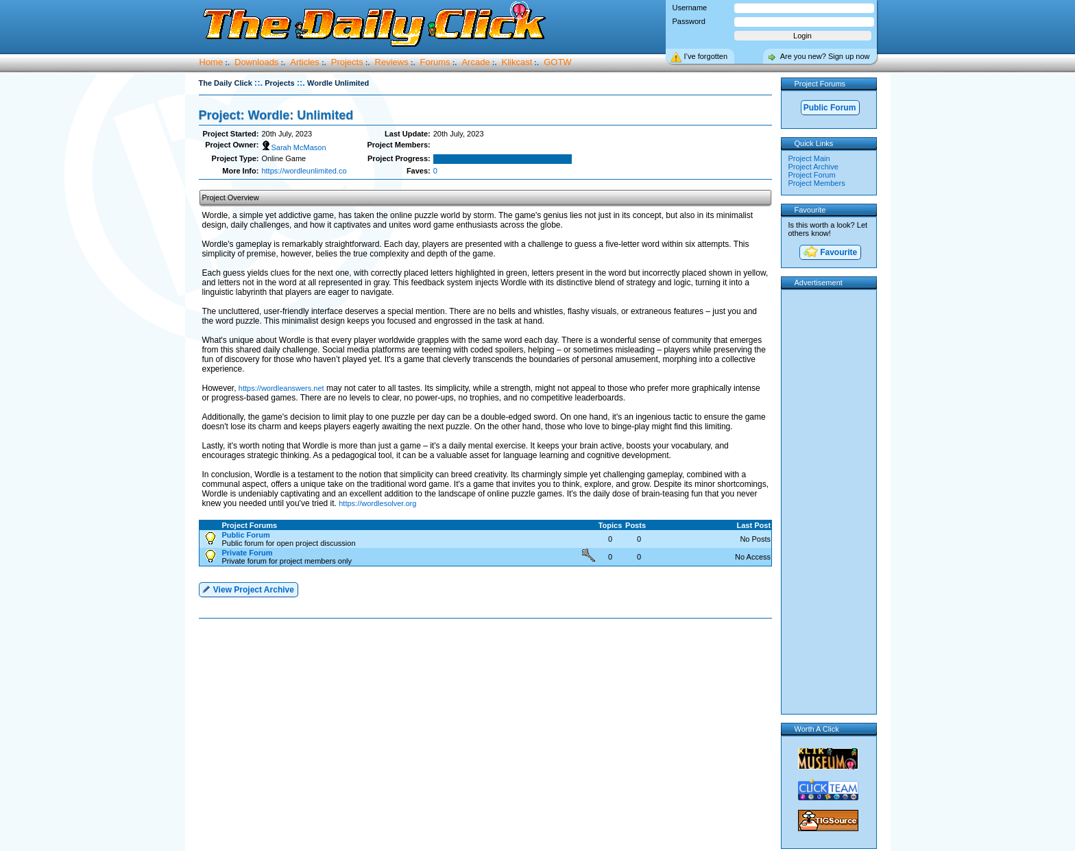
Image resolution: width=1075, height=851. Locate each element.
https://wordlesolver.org (377, 503)
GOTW (557, 62)
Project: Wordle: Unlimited (276, 115)
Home (212, 62)
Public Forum (830, 107)
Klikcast (517, 62)
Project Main (809, 158)
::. (258, 82)
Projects (347, 62)
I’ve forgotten (706, 56)
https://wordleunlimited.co (303, 171)
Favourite (829, 252)
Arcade (475, 62)
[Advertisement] (488, 662)
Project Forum (812, 175)
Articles (304, 62)
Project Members (816, 183)
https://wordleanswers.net (281, 388)
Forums (435, 62)
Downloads (256, 62)
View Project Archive (248, 589)
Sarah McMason (293, 147)
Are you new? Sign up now (825, 56)
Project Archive (813, 167)
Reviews (392, 62)
